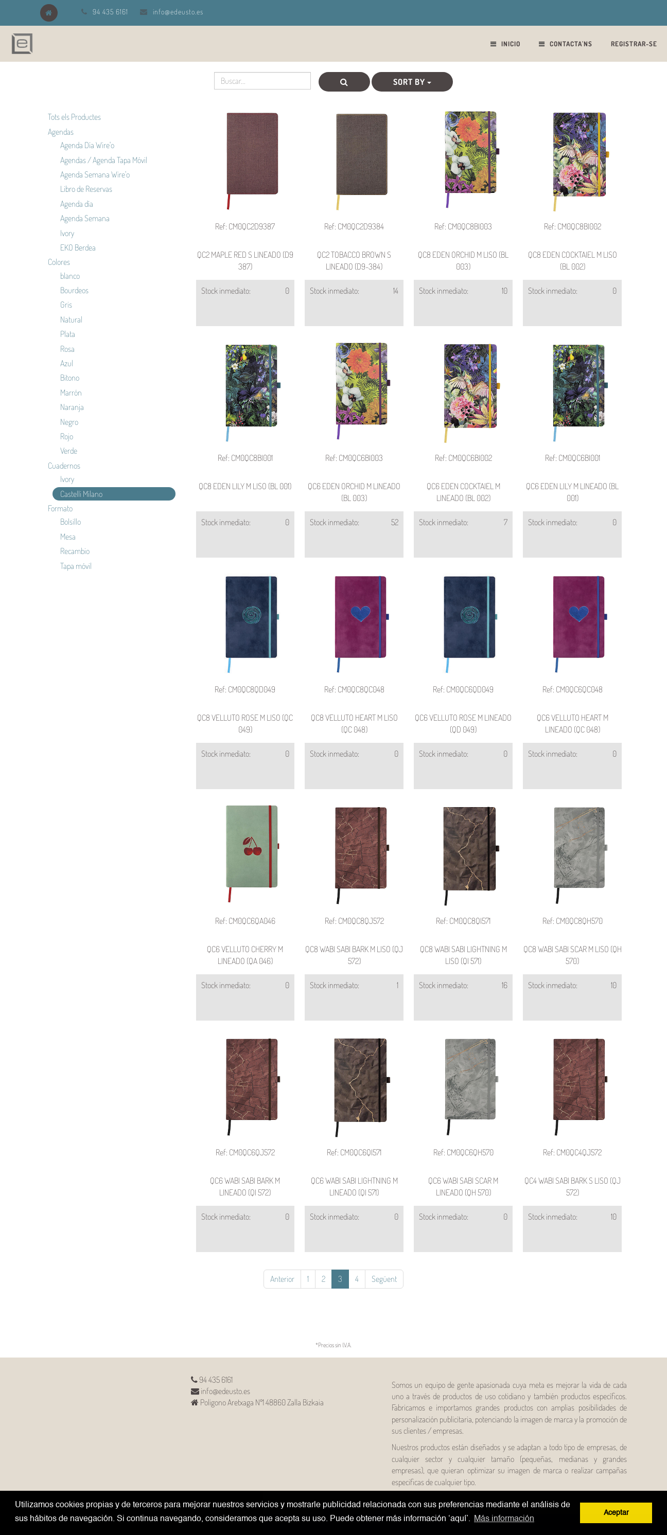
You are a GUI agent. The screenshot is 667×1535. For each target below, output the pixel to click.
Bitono (69, 377)
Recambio (75, 551)
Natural (71, 319)
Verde (68, 450)
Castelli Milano (81, 494)
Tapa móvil (76, 566)
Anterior (282, 1279)
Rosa (67, 349)
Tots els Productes (74, 117)
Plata (67, 334)
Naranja (72, 407)
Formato (60, 508)
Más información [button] (504, 1519)
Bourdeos (74, 290)
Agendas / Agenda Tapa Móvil (103, 160)
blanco (70, 276)
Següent (384, 1279)
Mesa (68, 536)
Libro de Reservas (86, 189)
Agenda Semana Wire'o (95, 174)
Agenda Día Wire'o (87, 145)
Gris (66, 304)
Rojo (66, 436)
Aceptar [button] (616, 1512)
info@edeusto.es (178, 11)
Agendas (61, 132)
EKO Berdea (78, 247)
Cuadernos (64, 465)
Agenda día (76, 204)
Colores (59, 262)
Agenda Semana (85, 218)
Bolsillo (70, 521)
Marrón (71, 392)
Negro (69, 422)
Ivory (67, 233)
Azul (66, 363)
